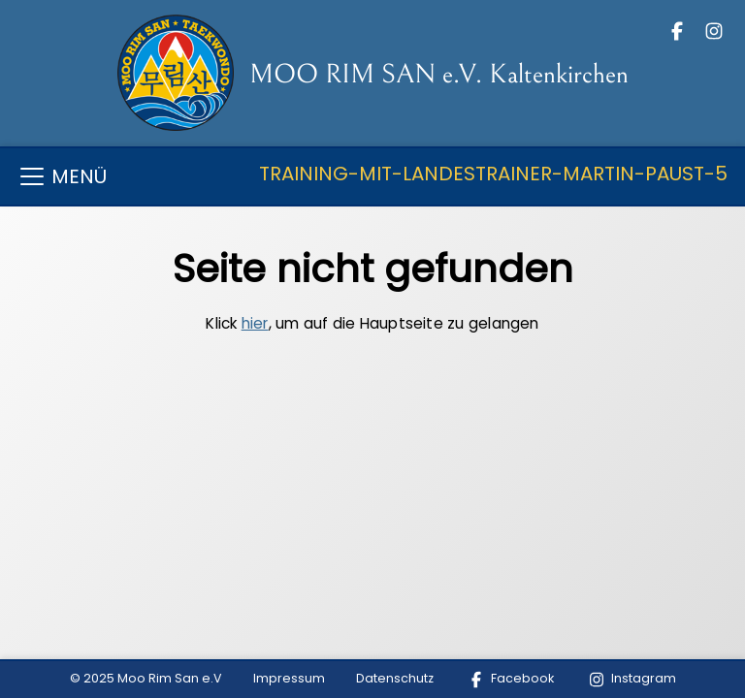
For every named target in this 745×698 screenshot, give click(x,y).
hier (255, 323)
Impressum (289, 678)
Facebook (509, 678)
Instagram (630, 678)
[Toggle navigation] (372, 176)
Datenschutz (395, 678)
